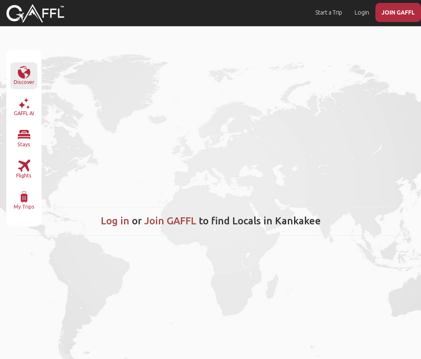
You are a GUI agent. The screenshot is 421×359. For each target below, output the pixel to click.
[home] (35, 13)
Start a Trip (328, 12)
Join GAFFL (170, 220)
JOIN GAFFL (398, 12)
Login (362, 12)
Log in (115, 220)
